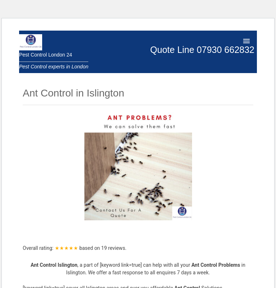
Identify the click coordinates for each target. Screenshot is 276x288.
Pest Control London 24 (45, 55)
